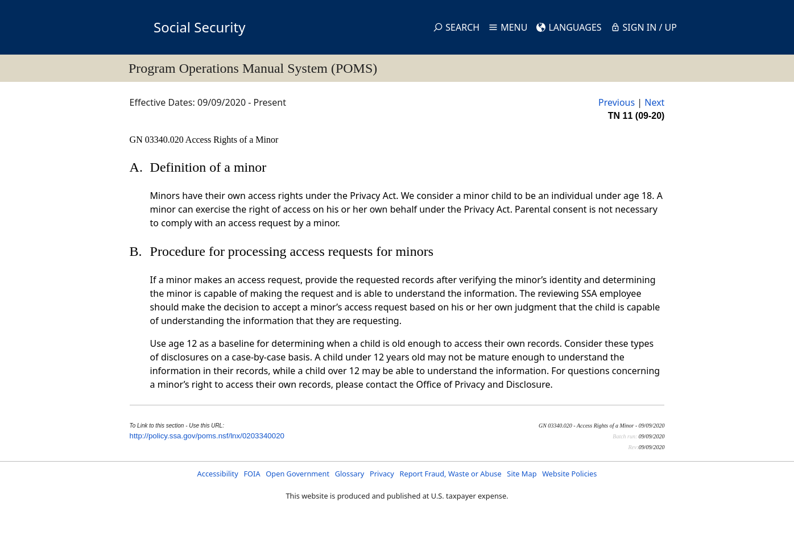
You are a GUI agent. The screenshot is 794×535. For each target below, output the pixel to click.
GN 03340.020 (157, 139)
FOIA (251, 473)
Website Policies (569, 473)
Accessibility (217, 473)
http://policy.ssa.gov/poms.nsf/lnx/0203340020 (207, 436)
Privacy (382, 473)
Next (654, 102)
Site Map (521, 473)
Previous (616, 102)
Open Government (297, 473)
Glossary (350, 473)
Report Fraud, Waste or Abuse (450, 473)
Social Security (199, 27)
